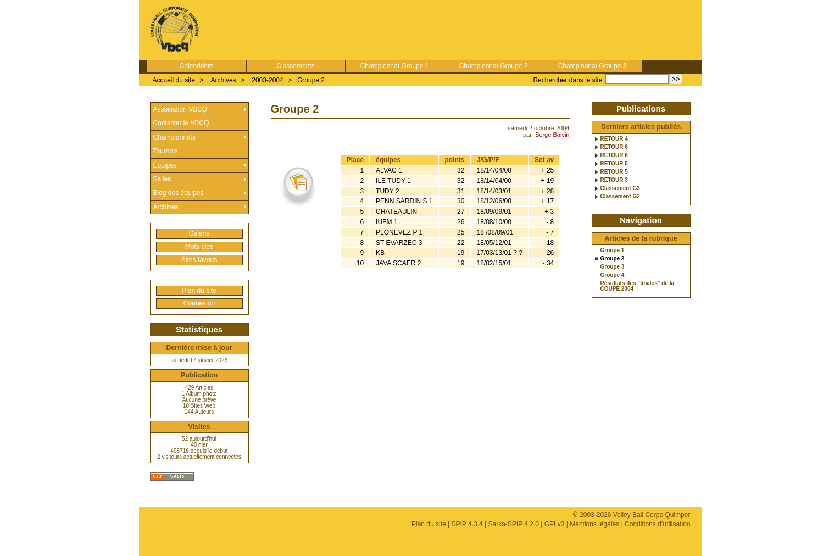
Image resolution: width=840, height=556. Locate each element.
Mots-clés (199, 247)
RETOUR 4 (614, 139)
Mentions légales (594, 524)
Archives (223, 80)
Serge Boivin (552, 134)
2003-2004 (267, 80)
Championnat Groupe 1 (394, 66)
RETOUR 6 (614, 147)
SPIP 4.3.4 (467, 524)
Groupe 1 (612, 250)
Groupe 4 (612, 275)
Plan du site (199, 290)
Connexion (199, 303)
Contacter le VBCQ (181, 123)
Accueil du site (174, 80)
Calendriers (196, 66)
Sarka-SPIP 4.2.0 (513, 524)
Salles (162, 179)
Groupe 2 (311, 80)
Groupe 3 (612, 267)
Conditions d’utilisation (657, 524)
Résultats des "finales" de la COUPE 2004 (637, 286)
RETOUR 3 (614, 180)
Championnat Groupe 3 (592, 66)
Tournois (165, 151)
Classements (295, 66)
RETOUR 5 (614, 163)
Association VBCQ (180, 109)
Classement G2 (620, 196)
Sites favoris (199, 260)
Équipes (165, 165)
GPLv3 (554, 524)
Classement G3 (620, 188)
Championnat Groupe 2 (493, 66)
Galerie (199, 233)
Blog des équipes (178, 193)
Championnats (174, 137)
